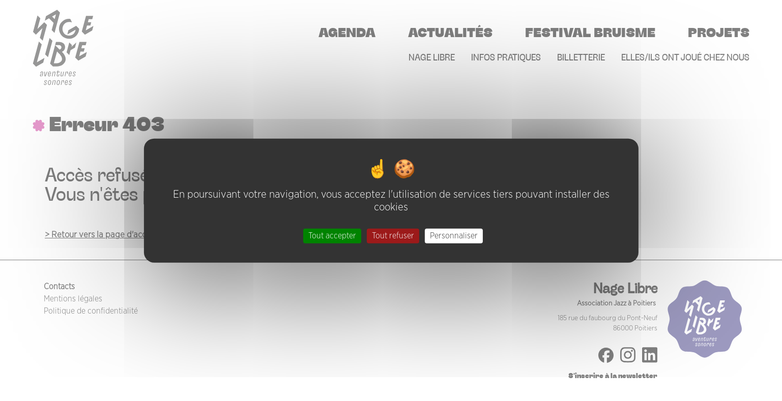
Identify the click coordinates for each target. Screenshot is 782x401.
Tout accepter (332, 236)
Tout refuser (393, 236)
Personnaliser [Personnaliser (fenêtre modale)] (454, 236)
